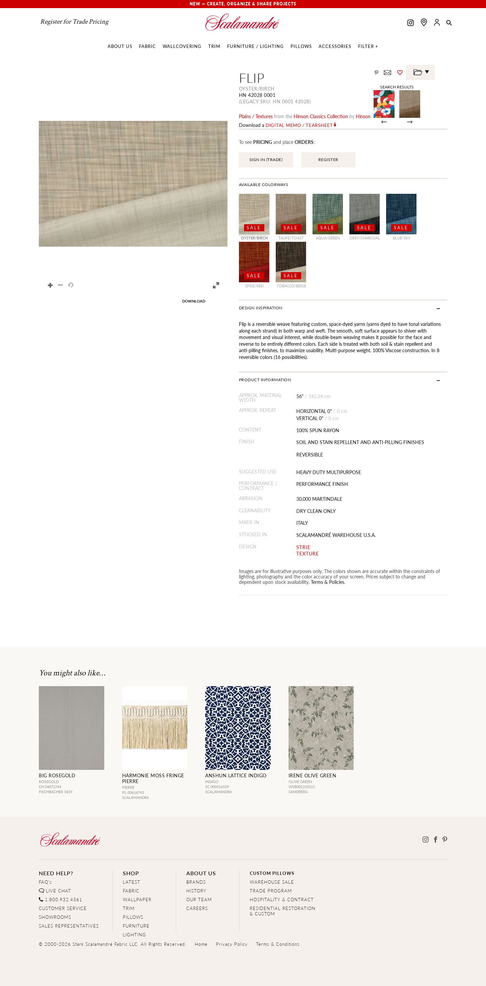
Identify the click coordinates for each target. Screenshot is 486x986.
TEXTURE (307, 553)
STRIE (303, 547)
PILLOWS (133, 917)
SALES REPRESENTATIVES (69, 926)
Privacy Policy (232, 944)
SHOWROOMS (55, 917)
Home (201, 944)
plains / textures (256, 116)
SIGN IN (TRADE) (266, 159)
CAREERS (197, 908)
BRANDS (196, 882)
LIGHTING (134, 934)
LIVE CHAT (58, 890)
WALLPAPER (137, 899)
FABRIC (131, 890)
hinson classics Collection (321, 116)
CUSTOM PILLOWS (272, 873)
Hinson (363, 116)
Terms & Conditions (278, 944)
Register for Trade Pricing (74, 21)
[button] (449, 23)
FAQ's (45, 882)
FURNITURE (136, 926)
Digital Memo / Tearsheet (299, 125)
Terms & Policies (327, 581)
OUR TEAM (199, 899)
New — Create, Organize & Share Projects (243, 4)
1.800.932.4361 (63, 899)
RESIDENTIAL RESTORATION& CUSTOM (283, 911)
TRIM (129, 908)
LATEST (131, 882)
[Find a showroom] (424, 22)
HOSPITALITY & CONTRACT (282, 899)
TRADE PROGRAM (271, 890)
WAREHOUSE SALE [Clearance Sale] (272, 882)
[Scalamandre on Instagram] (410, 23)
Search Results (397, 87)
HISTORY (196, 890)
